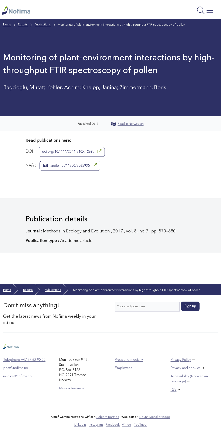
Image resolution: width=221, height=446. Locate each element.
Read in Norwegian (127, 125)
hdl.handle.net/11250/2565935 (70, 167)
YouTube (139, 426)
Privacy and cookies (186, 370)
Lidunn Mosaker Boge (154, 419)
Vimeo (126, 426)
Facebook (113, 426)
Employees (123, 370)
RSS (174, 392)
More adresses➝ (71, 390)
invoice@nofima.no (17, 378)
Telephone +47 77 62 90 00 (24, 362)
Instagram (96, 426)
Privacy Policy (181, 362)
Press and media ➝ (129, 362)
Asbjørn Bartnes (108, 419)
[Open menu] (178, 11)
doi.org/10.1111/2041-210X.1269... (71, 153)
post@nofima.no (15, 370)
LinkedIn (81, 426)
